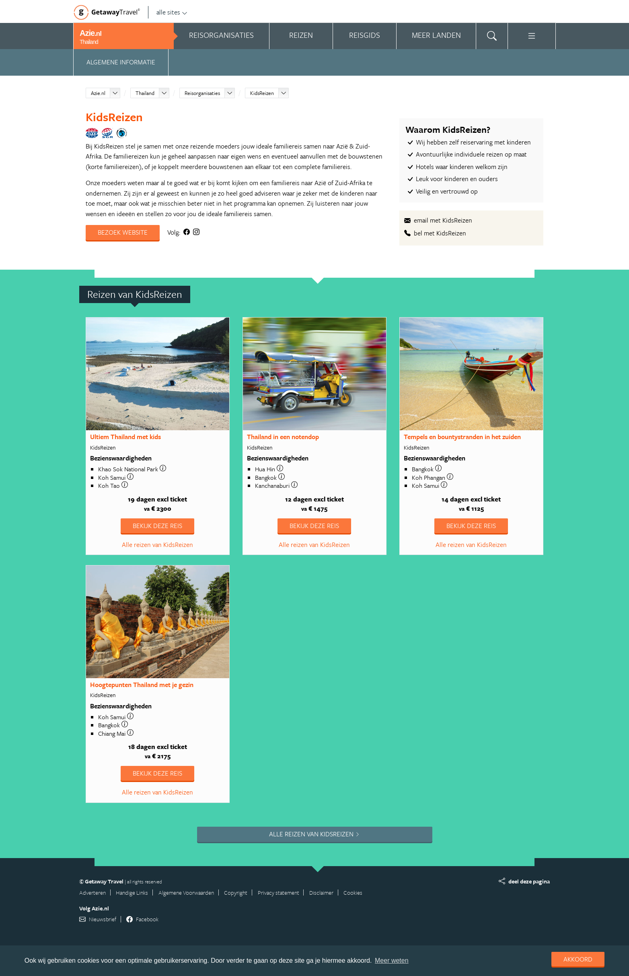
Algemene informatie (120, 62)
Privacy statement (278, 892)
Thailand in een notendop (283, 437)
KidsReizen (262, 93)
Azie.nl (98, 93)
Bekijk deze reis (157, 525)
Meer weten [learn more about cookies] (392, 960)
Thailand (145, 93)
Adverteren (92, 892)
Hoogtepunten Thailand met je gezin (141, 684)
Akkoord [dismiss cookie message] (577, 959)
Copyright (235, 892)
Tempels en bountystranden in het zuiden (462, 437)
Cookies (352, 892)
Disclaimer (321, 892)
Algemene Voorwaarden (186, 892)
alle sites (171, 12)
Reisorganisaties (202, 93)
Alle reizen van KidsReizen (157, 545)
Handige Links (132, 892)
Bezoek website (123, 232)
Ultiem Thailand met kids (125, 437)
